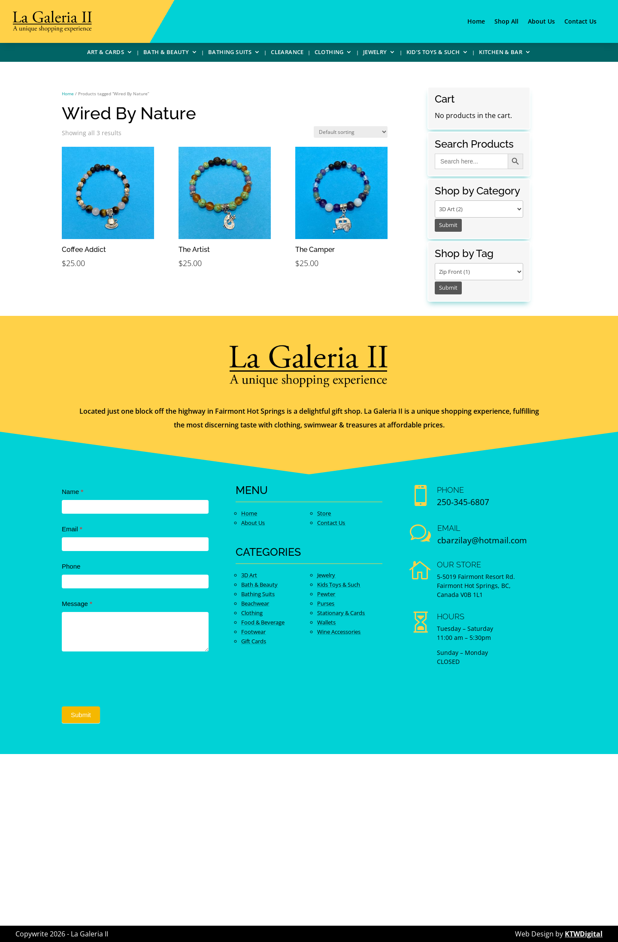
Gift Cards (253, 641)
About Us (541, 21)
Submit (81, 714)
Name (72, 491)
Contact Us (580, 21)
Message (77, 603)
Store (324, 513)
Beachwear (255, 603)
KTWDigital (584, 934)
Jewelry (375, 53)
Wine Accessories (338, 632)
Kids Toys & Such (338, 584)
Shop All (506, 21)
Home (476, 21)
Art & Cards (105, 53)
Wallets (326, 622)
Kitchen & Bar (500, 53)
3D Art (249, 575)
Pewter (326, 594)
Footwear (253, 632)
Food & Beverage (263, 622)
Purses (325, 603)
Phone (71, 566)
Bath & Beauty (166, 53)
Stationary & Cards (341, 613)
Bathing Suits (229, 53)
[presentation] (127, 677)
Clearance (287, 53)
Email (72, 529)
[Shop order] (351, 132)
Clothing (329, 53)
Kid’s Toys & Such (433, 53)
